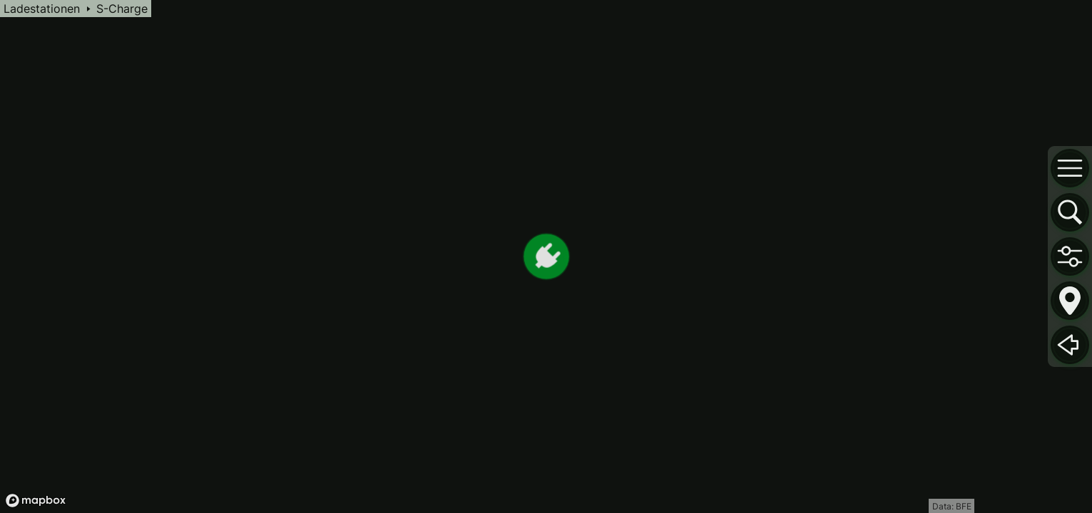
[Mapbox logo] (35, 500)
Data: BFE (951, 506)
